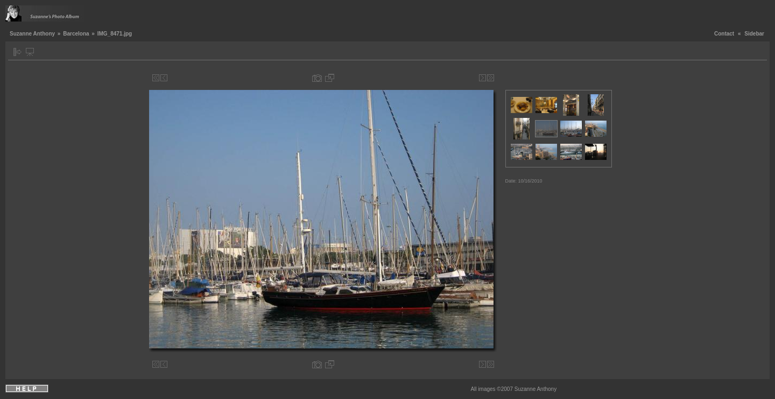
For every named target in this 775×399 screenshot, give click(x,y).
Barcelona (76, 34)
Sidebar (754, 34)
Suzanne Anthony (32, 34)
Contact (724, 34)
